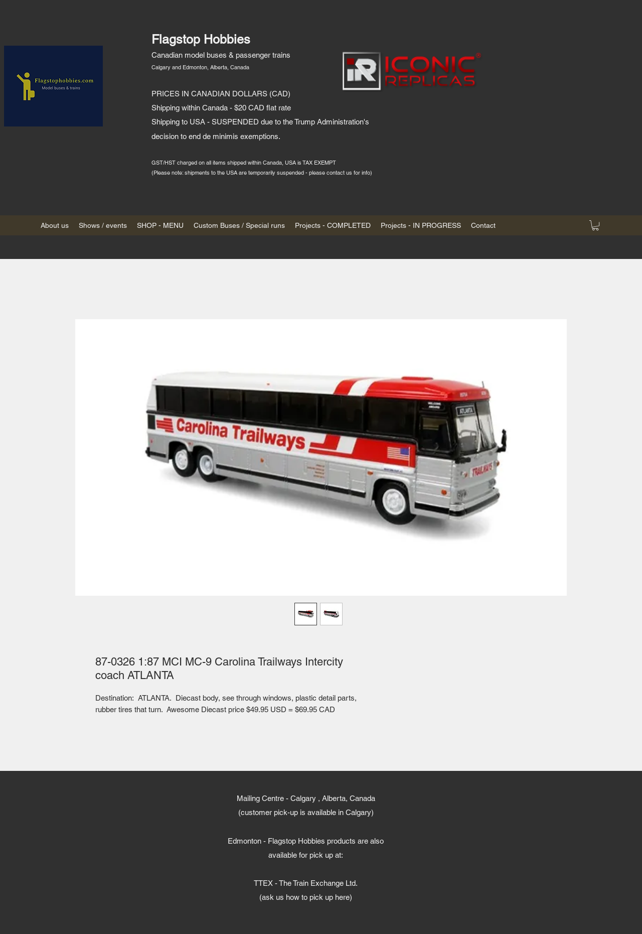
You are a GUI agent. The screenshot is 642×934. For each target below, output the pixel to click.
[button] (595, 225)
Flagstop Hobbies (200, 39)
